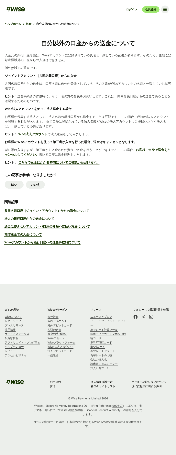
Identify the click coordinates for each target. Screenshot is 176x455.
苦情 (52, 386)
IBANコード (97, 346)
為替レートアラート (102, 351)
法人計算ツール (99, 368)
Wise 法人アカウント (60, 346)
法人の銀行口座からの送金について (29, 219)
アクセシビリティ (16, 355)
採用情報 (10, 329)
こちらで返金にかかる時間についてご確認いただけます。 (59, 162)
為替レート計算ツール (104, 329)
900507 (117, 405)
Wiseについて (13, 316)
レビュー (10, 351)
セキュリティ (13, 321)
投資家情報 (11, 338)
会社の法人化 (98, 359)
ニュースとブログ (101, 316)
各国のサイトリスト (103, 386)
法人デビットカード (60, 351)
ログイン (131, 9)
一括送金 (53, 355)
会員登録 (150, 9)
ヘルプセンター (14, 346)
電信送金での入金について (23, 234)
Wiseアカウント (57, 321)
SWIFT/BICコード (101, 342)
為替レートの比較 (101, 355)
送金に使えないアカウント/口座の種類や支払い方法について (47, 226)
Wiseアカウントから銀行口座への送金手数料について (42, 242)
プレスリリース (14, 325)
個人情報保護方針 (102, 381)
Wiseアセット (56, 338)
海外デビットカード (60, 325)
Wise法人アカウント (33, 134)
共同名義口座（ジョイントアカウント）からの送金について (46, 211)
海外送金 (53, 316)
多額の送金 (54, 329)
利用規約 (55, 381)
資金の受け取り (57, 333)
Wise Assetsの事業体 (107, 421)
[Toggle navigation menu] (165, 9)
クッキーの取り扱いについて (149, 381)
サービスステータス (17, 333)
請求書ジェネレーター (104, 363)
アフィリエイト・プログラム (22, 342)
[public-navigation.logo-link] (15, 383)
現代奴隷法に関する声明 (147, 386)
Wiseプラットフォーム (61, 342)
